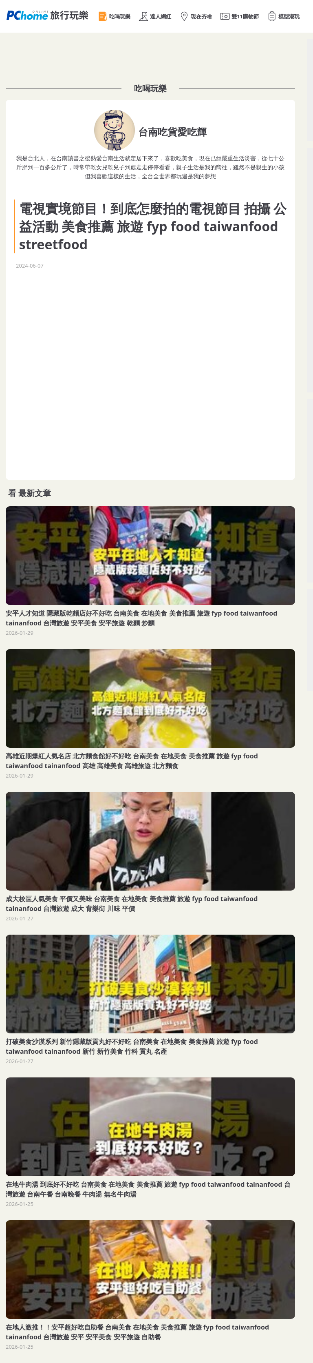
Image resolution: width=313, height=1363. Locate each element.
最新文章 (34, 493)
